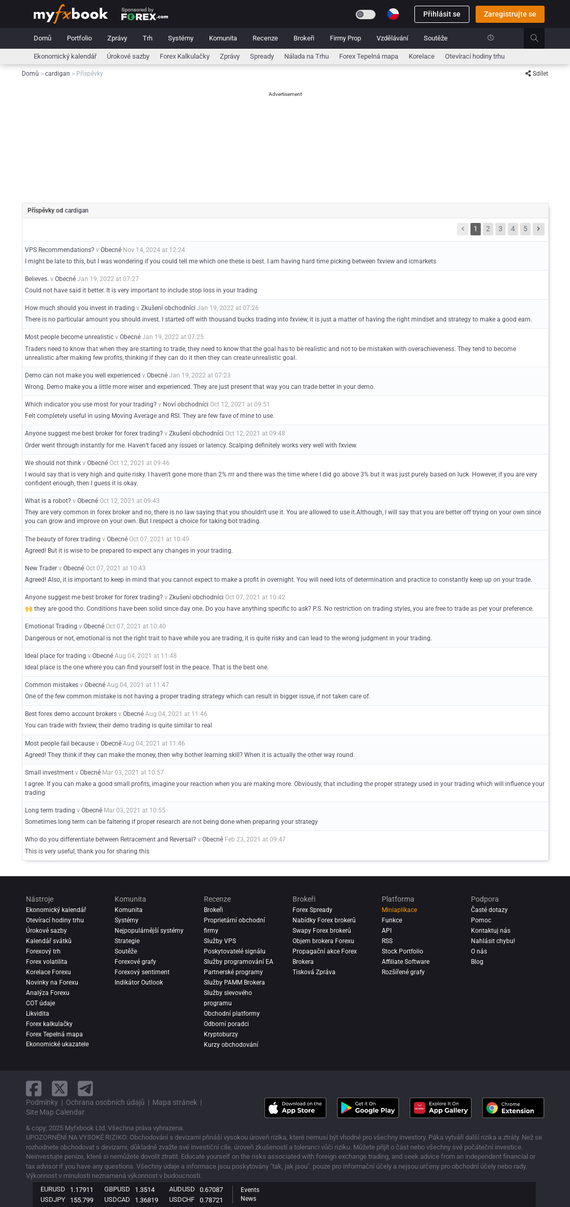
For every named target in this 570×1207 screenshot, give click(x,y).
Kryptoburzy (221, 1034)
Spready (262, 56)
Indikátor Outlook (139, 982)
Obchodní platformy (232, 1013)
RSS (387, 941)
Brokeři (304, 38)
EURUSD (52, 1189)
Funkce (392, 920)
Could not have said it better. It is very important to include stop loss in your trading (141, 290)
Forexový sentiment (142, 972)
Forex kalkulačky (49, 1024)
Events (250, 1190)
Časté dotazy (489, 910)
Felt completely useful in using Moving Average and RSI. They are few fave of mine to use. (149, 415)
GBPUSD (117, 1189)
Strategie (127, 941)
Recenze (265, 38)
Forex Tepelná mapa (368, 56)
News (248, 1198)
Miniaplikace (399, 910)
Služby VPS (220, 941)
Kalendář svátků (49, 941)
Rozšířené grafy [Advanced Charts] (403, 972)
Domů (42, 38)
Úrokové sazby (128, 56)
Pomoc (481, 920)
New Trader (41, 568)
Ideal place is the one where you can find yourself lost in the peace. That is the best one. (147, 667)
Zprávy (117, 38)
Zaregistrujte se (510, 14)
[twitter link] (59, 1088)
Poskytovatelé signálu (235, 951)
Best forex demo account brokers (71, 714)
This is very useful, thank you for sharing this (87, 851)
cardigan (77, 210)
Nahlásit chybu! (493, 941)
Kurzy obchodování (231, 1044)
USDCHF (181, 1199)
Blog (477, 961)
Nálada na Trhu (306, 56)
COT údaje (40, 1003)
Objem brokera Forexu (323, 941)
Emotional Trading (51, 626)
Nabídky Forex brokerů (324, 920)
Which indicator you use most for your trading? (91, 404)
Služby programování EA (238, 961)
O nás (479, 951)
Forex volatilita (46, 961)
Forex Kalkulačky (185, 56)
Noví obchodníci (185, 404)
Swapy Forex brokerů (322, 930)
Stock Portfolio (402, 951)
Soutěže (436, 38)
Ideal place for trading (55, 655)
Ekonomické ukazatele (57, 1044)
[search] (540, 38)
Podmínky (42, 1102)
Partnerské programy (233, 972)
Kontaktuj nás (490, 930)
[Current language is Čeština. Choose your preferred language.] (393, 14)
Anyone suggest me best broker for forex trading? (94, 433)
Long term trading (50, 810)
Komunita (223, 38)
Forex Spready (312, 910)
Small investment (49, 772)
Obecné (111, 250)
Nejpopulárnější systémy (149, 930)
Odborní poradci (226, 1024)
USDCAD (117, 1199)
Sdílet (536, 73)
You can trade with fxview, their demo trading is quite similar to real (118, 725)
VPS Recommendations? (60, 250)
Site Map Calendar (55, 1112)
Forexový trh (43, 951)
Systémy (180, 38)
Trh (147, 38)
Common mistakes (51, 685)
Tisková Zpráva (314, 972)
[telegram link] (85, 1088)
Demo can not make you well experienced (83, 375)
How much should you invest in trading (80, 308)
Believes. (37, 279)
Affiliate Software (405, 961)
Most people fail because (59, 743)
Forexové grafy (135, 961)
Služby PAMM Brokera (234, 982)
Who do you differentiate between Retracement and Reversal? (110, 839)
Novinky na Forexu (52, 982)
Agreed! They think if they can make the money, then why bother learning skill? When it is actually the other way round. (190, 755)
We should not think (53, 463)
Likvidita (37, 1013)
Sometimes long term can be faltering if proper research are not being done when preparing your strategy (171, 821)
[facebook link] (33, 1088)
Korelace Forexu (48, 972)
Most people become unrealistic (69, 337)
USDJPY (52, 1199)
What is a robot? (48, 500)
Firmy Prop (345, 38)
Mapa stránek (174, 1102)
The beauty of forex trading (63, 539)
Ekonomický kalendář (65, 56)
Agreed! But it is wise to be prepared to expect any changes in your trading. (129, 550)
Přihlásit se (442, 14)
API (387, 930)
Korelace (422, 56)
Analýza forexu (47, 993)
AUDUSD (182, 1189)
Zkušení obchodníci (168, 308)
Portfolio (79, 38)
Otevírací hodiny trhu (475, 56)
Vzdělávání (392, 38)
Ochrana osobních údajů (105, 1102)
